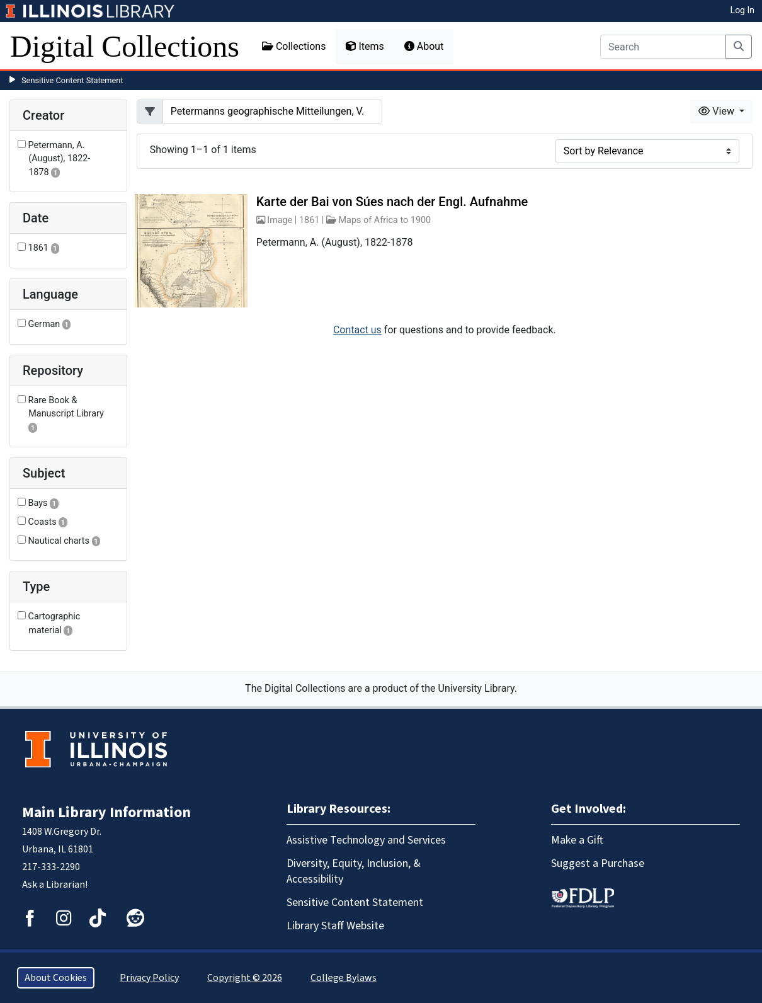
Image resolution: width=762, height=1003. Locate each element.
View (717, 111)
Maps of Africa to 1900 (385, 220)
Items (365, 46)
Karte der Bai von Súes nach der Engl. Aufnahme (392, 201)
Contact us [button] (357, 330)
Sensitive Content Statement (72, 80)
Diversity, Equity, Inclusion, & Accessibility (354, 871)
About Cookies (56, 978)
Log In (742, 10)
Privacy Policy (149, 978)
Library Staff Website (335, 926)
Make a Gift (577, 840)
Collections (294, 46)
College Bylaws (343, 978)
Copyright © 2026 (244, 978)
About (424, 46)
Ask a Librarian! (55, 884)
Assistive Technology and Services (366, 840)
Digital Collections (124, 46)
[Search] (663, 47)
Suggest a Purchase (597, 863)
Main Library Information (106, 812)
